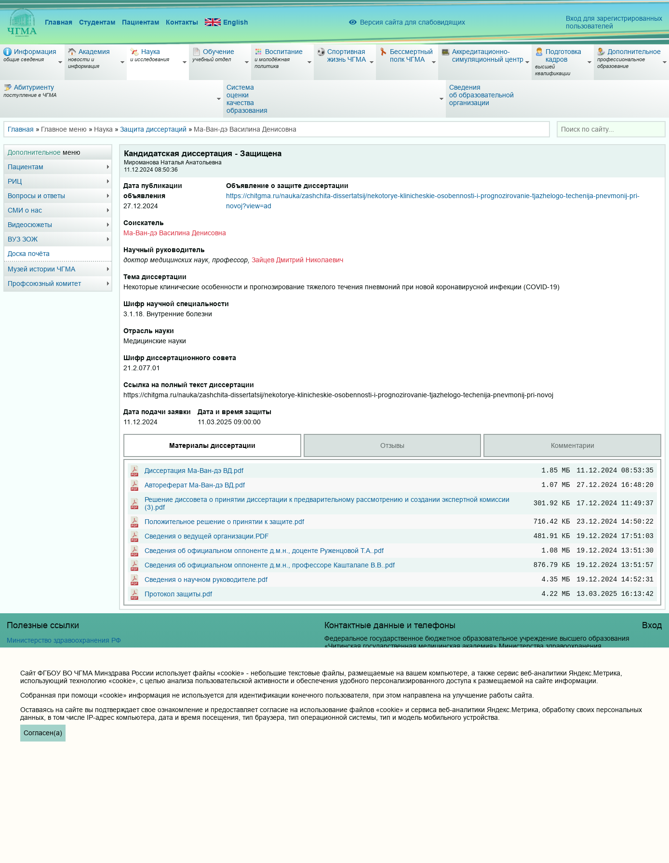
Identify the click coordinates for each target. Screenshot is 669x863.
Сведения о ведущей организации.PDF (207, 541)
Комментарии (572, 445)
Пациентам (140, 22)
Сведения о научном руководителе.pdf (206, 589)
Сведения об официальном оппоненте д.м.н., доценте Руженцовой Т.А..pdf (264, 557)
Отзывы (392, 445)
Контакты (182, 22)
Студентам (97, 22)
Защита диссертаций (153, 129)
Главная (58, 22)
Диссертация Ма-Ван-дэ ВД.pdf (194, 471)
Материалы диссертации (212, 445)
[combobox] (611, 129)
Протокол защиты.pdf (178, 605)
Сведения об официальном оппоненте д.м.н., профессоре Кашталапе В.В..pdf (270, 573)
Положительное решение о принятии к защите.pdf (224, 525)
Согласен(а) (43, 733)
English (226, 22)
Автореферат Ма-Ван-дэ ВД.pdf (195, 487)
